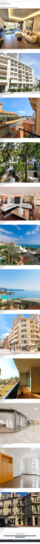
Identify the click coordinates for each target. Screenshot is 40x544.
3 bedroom (20, 1)
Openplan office (32, 1)
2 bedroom (16, 1)
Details (1, 52)
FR (37, 1)
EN (38, 1)
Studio (10, 1)
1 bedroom (13, 1)
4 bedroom (24, 1)
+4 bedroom (28, 1)
